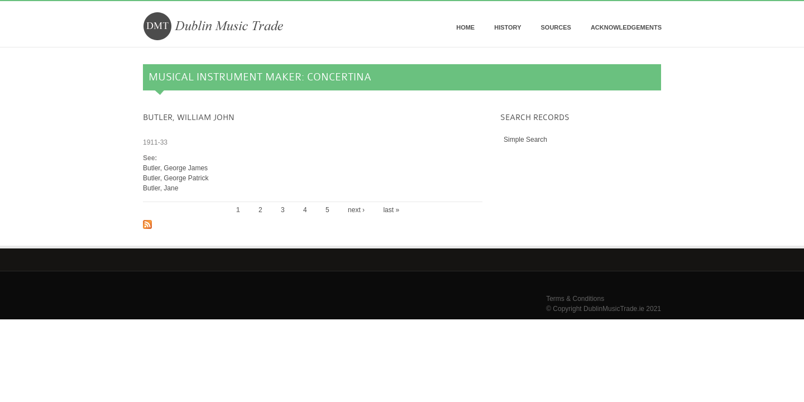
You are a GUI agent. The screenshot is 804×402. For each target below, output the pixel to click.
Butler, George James (175, 168)
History (507, 27)
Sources (555, 27)
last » (391, 210)
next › (356, 210)
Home (465, 27)
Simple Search (525, 139)
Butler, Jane (160, 188)
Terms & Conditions (575, 299)
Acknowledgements (626, 27)
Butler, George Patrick (175, 178)
